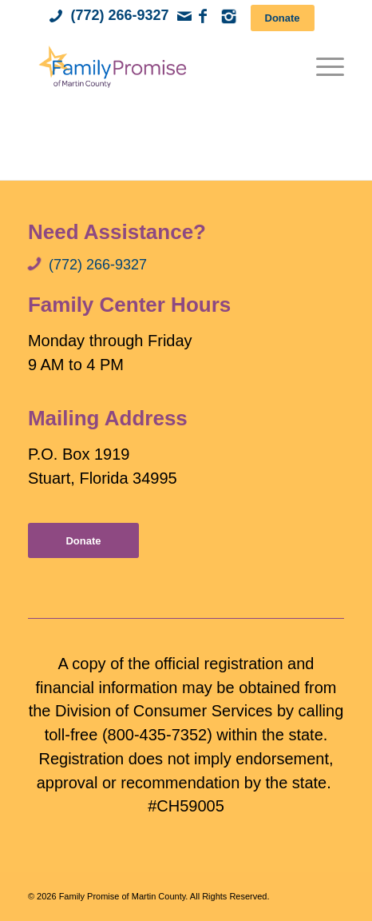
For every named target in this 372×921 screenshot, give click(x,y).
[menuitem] (322, 66)
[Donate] (283, 18)
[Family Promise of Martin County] (154, 66)
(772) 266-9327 (119, 15)
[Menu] (322, 66)
